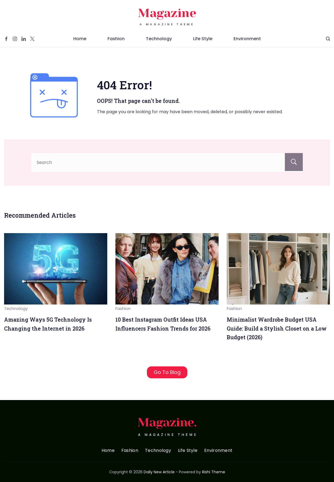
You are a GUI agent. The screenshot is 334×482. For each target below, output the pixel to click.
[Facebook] (6, 39)
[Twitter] (32, 39)
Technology (159, 39)
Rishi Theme (213, 472)
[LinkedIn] (23, 39)
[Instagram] (15, 39)
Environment (247, 39)
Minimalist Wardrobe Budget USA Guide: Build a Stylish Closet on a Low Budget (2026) (277, 328)
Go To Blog (167, 372)
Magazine (167, 13)
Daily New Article (159, 472)
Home (79, 39)
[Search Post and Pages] (328, 39)
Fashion (116, 39)
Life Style (202, 39)
